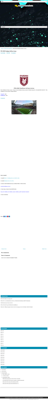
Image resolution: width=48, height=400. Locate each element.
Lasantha (25, 399)
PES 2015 (2, 362)
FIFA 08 (2, 330)
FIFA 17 (2, 343)
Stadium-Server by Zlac (9, 180)
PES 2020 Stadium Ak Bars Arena (8, 51)
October (4, 375)
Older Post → (44, 248)
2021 (3, 371)
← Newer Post (3, 248)
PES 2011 (2, 355)
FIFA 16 (2, 341)
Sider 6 (5, 178)
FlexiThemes (15, 399)
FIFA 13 (2, 336)
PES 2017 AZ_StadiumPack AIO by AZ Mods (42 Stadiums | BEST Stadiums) (15, 300)
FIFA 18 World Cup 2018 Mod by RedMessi (9, 304)
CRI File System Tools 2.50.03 (6, 302)
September (5, 377)
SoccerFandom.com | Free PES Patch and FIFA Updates (23, 397)
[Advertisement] (24, 16)
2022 (3, 369)
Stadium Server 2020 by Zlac (13, 178)
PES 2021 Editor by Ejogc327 (6, 298)
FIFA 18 (2, 345)
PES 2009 (3, 351)
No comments (13, 53)
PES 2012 (2, 357)
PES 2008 (3, 350)
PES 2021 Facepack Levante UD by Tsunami (11, 378)
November (5, 374)
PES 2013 (2, 359)
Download (3, 98)
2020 (3, 372)
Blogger (41, 397)
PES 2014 (2, 360)
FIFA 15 (2, 339)
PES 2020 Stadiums (8, 48)
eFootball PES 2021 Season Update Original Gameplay (13, 380)
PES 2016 (2, 364)
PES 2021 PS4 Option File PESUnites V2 (10, 383)
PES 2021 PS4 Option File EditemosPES (10, 381)
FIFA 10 (2, 332)
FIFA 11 (2, 334)
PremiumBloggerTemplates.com (33, 399)
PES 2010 (2, 353)
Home (2, 48)
